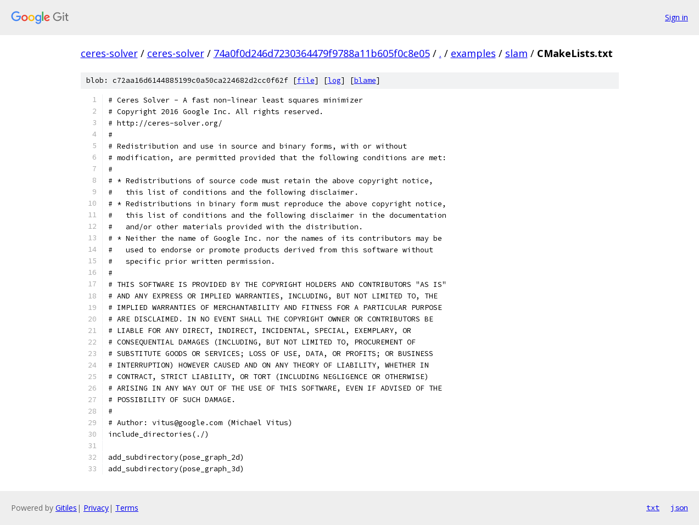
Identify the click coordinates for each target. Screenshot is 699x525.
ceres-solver (109, 53)
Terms (126, 508)
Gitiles (66, 508)
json (679, 507)
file (306, 80)
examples (473, 53)
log (334, 80)
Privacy (96, 508)
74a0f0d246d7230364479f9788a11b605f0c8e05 (322, 53)
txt (652, 507)
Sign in (676, 17)
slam (516, 53)
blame (365, 80)
